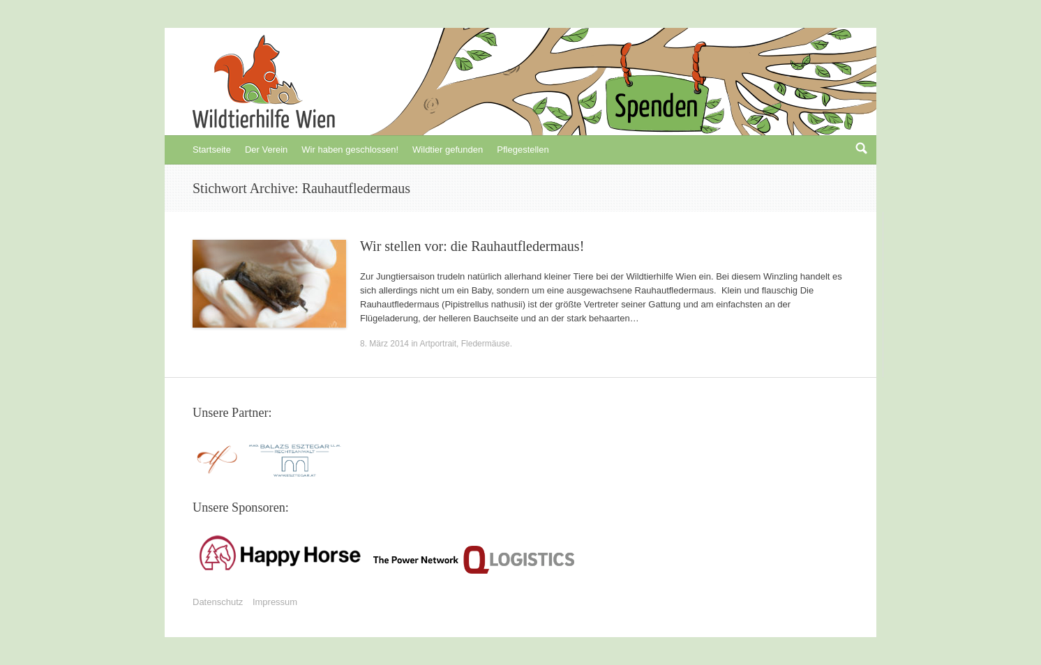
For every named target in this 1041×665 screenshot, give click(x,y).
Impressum (275, 602)
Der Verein (266, 149)
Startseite (212, 149)
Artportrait (437, 344)
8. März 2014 (384, 344)
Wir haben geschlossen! (349, 149)
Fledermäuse (485, 344)
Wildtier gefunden (447, 149)
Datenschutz (218, 602)
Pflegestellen (522, 149)
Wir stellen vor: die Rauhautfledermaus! (472, 246)
